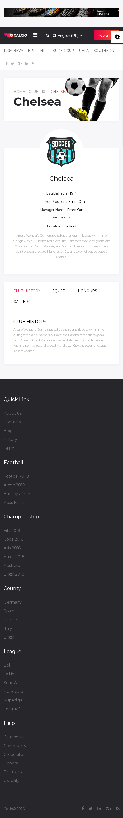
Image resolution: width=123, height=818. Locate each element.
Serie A (10, 682)
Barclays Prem (18, 493)
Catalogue (14, 737)
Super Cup (63, 50)
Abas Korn (13, 502)
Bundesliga (15, 691)
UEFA (84, 50)
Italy (8, 628)
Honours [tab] (87, 291)
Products (13, 772)
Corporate (13, 754)
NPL (44, 50)
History (10, 439)
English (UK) (67, 35)
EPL (31, 50)
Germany (13, 602)
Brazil (9, 637)
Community (15, 745)
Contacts (12, 422)
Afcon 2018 (14, 485)
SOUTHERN (104, 50)
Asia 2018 (12, 548)
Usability (11, 780)
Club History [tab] (26, 291)
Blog (8, 430)
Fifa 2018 (12, 530)
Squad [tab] (59, 291)
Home (19, 91)
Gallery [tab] (21, 301)
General (11, 763)
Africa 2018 (14, 556)
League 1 (12, 709)
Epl (7, 665)
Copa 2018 (14, 539)
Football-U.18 (16, 476)
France (10, 619)
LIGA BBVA (13, 50)
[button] (106, 35)
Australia (12, 565)
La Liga (10, 674)
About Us (13, 413)
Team (9, 448)
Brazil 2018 (14, 574)
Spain (9, 611)
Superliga (13, 700)
